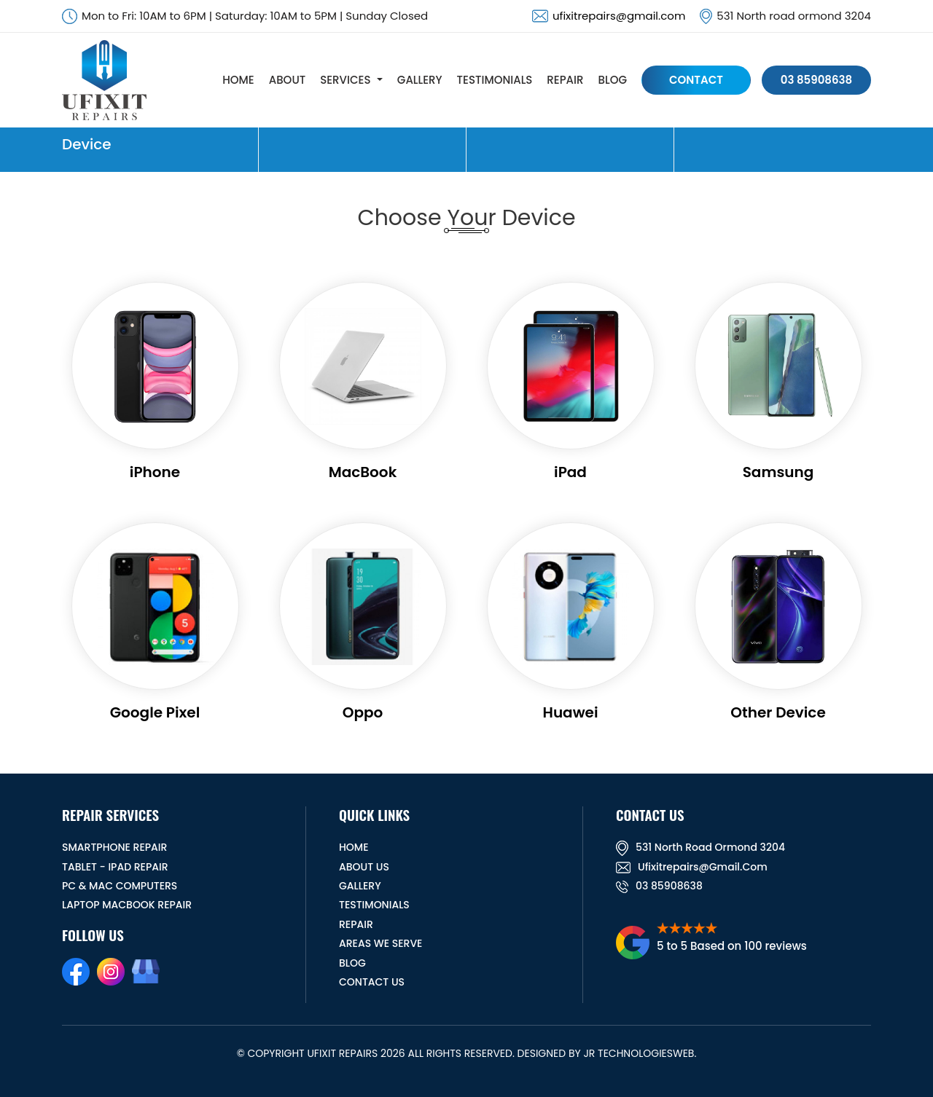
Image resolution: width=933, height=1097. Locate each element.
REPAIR (565, 79)
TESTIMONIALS (495, 79)
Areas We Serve (380, 943)
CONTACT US (372, 982)
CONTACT (696, 79)
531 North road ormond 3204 (700, 847)
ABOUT (287, 79)
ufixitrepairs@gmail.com (619, 15)
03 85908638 (817, 79)
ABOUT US (364, 867)
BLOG (612, 79)
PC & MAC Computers (119, 885)
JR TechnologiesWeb (638, 1053)
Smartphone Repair (114, 847)
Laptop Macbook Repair (127, 904)
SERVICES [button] (345, 79)
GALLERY (419, 79)
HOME (238, 79)
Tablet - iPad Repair (115, 867)
